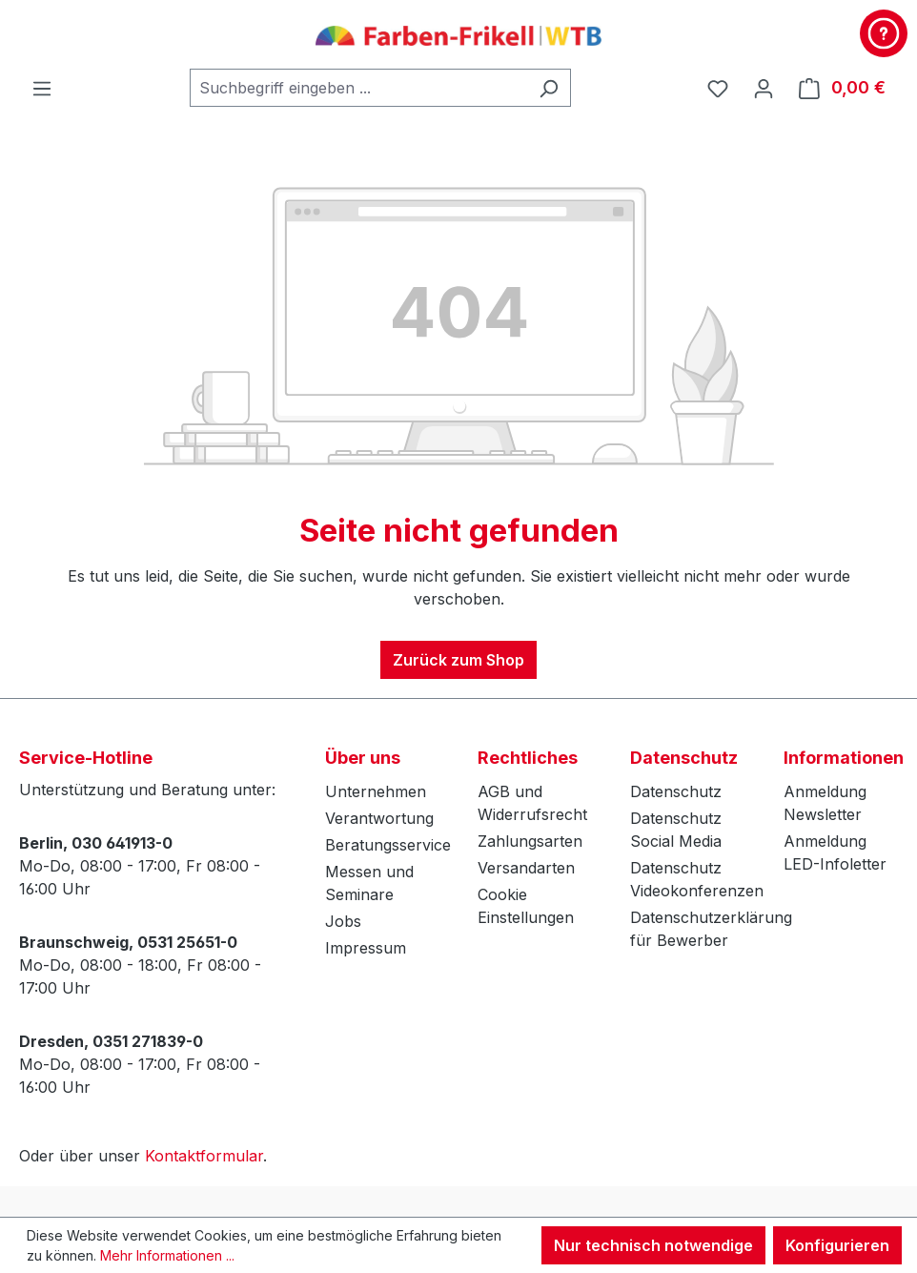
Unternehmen (375, 791)
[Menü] (42, 88)
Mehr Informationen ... (167, 1255)
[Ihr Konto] (763, 88)
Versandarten (526, 867)
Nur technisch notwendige (653, 1245)
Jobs (343, 921)
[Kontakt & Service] (883, 33)
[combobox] (358, 88)
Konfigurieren (837, 1245)
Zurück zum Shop (458, 659)
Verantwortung (379, 818)
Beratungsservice (388, 844)
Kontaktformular (204, 1155)
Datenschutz (676, 791)
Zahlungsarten (530, 841)
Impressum (365, 947)
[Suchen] (548, 88)
